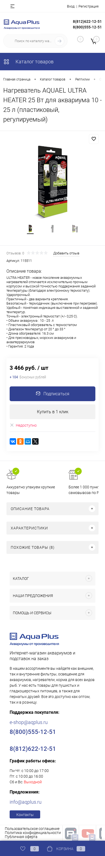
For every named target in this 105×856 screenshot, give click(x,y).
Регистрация (88, 6)
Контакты (25, 815)
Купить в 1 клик (52, 411)
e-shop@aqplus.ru (29, 722)
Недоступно (23, 425)
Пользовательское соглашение (32, 828)
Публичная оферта (21, 837)
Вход (70, 6)
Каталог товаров (28, 61)
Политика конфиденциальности (33, 833)
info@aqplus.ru (26, 802)
